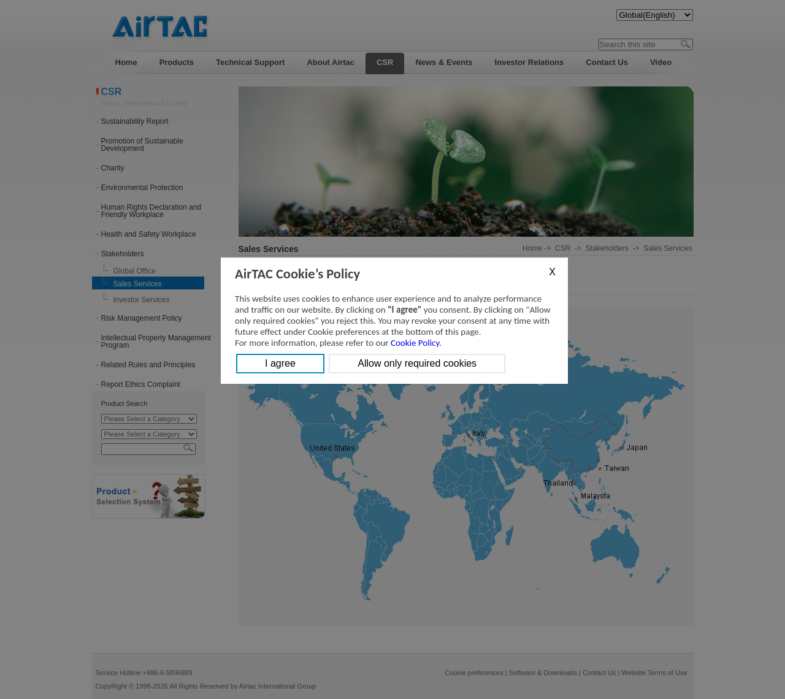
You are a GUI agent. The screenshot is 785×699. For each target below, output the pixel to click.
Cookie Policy (415, 342)
